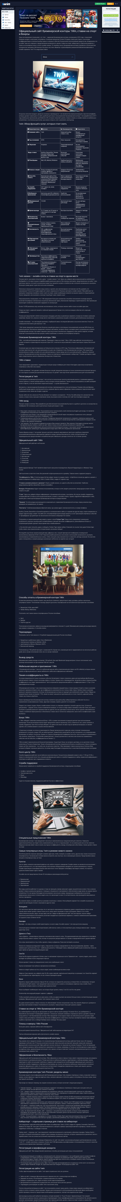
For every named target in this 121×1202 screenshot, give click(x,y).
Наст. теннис (6, 22)
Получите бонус (26, 26)
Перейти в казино (71, 25)
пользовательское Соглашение (111, 20)
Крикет (5, 25)
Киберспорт (6, 27)
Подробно (38, 26)
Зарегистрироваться (111, 15)
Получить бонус (90, 26)
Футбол (5, 14)
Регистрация (101, 3)
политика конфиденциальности (110, 19)
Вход (110, 3)
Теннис (5, 17)
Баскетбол (6, 20)
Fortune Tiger (60, 519)
